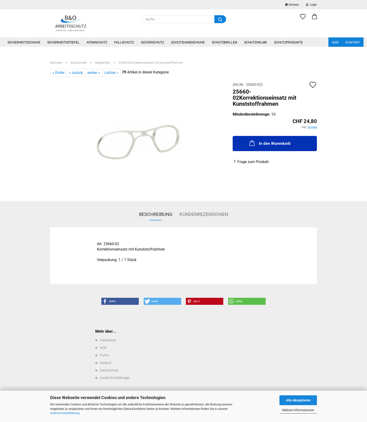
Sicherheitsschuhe (23, 42)
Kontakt (352, 42)
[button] (314, 19)
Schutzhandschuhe (188, 42)
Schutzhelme (255, 42)
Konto (104, 355)
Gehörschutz (152, 42)
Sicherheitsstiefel (63, 42)
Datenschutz (109, 370)
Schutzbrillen (224, 42)
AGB (335, 42)
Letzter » (111, 72)
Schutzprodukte (288, 42)
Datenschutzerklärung (64, 413)
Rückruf (105, 363)
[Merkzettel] (303, 19)
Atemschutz (97, 42)
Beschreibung (155, 214)
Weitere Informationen (298, 410)
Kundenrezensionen (204, 214)
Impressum (108, 340)
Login (311, 4)
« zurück (76, 72)
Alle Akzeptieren (298, 400)
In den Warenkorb (269, 143)
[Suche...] (220, 19)
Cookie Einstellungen (115, 378)
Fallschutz (124, 42)
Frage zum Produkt (253, 162)
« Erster (58, 72)
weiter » (93, 72)
